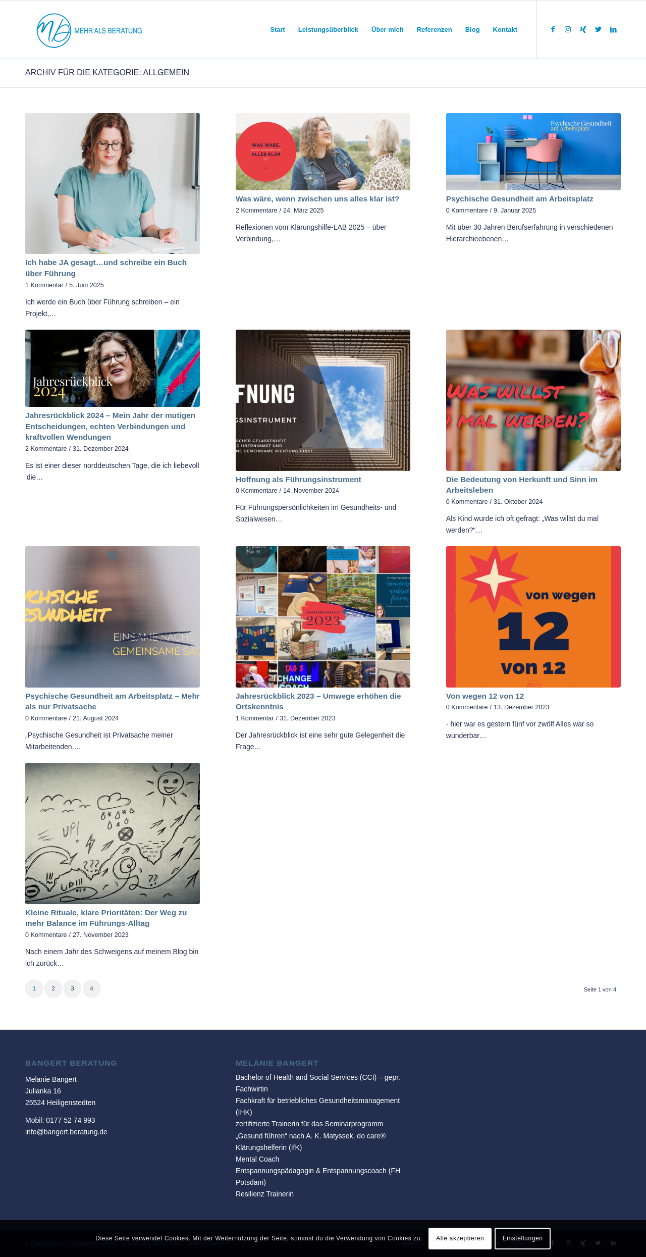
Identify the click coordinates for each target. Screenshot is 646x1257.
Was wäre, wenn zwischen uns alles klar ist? (317, 198)
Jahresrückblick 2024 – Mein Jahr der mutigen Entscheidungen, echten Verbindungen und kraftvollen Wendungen (110, 426)
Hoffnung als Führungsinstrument (298, 479)
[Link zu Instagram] (567, 29)
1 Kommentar (44, 285)
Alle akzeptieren (460, 1238)
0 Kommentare (467, 210)
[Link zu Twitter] (598, 29)
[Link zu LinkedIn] (613, 29)
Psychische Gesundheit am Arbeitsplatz (520, 198)
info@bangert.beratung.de (66, 1132)
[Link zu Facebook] (552, 29)
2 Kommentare (257, 210)
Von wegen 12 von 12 (485, 696)
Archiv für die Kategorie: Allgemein (107, 72)
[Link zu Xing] (582, 29)
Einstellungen (523, 1238)
